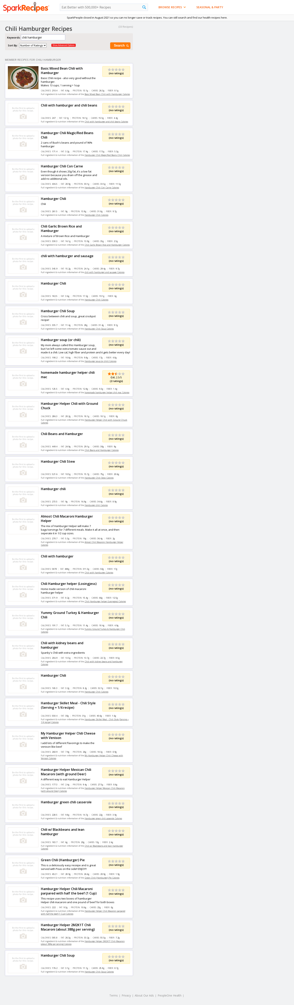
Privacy (126, 995)
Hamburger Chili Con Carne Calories (102, 187)
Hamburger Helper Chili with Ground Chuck (69, 405)
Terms (113, 995)
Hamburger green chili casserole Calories (103, 818)
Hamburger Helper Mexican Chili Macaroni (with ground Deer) (66, 771)
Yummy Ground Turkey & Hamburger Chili (70, 615)
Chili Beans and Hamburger (62, 434)
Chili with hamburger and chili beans (69, 105)
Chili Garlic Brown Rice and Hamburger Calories (107, 244)
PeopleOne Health (169, 995)
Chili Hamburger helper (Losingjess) (69, 583)
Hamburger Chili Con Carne (62, 166)
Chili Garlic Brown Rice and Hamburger (61, 228)
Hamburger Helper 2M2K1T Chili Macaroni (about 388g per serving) (68, 927)
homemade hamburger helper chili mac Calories (107, 392)
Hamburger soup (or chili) (61, 340)
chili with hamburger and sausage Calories (104, 272)
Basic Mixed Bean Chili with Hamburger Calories (107, 94)
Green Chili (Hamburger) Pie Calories (102, 877)
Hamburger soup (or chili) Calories (100, 361)
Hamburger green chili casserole (66, 802)
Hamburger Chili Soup (58, 311)
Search (121, 46)
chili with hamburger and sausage (67, 256)
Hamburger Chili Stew (58, 461)
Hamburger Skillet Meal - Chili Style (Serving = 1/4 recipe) (68, 705)
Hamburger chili (53, 489)
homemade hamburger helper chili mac (68, 374)
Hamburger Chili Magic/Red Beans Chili (67, 135)
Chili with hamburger (57, 556)
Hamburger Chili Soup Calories (99, 328)
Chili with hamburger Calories (99, 572)
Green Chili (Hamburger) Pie (63, 860)
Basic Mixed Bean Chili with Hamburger (62, 70)
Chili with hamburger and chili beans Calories (106, 121)
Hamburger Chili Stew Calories (99, 477)
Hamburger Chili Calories (96, 215)
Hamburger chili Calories (96, 505)
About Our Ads (144, 995)
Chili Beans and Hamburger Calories (102, 450)
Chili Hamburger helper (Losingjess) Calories (105, 601)
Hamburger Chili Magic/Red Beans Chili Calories (107, 155)
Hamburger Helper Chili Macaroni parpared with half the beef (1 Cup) (69, 891)
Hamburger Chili (53, 198)
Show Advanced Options (64, 45)
